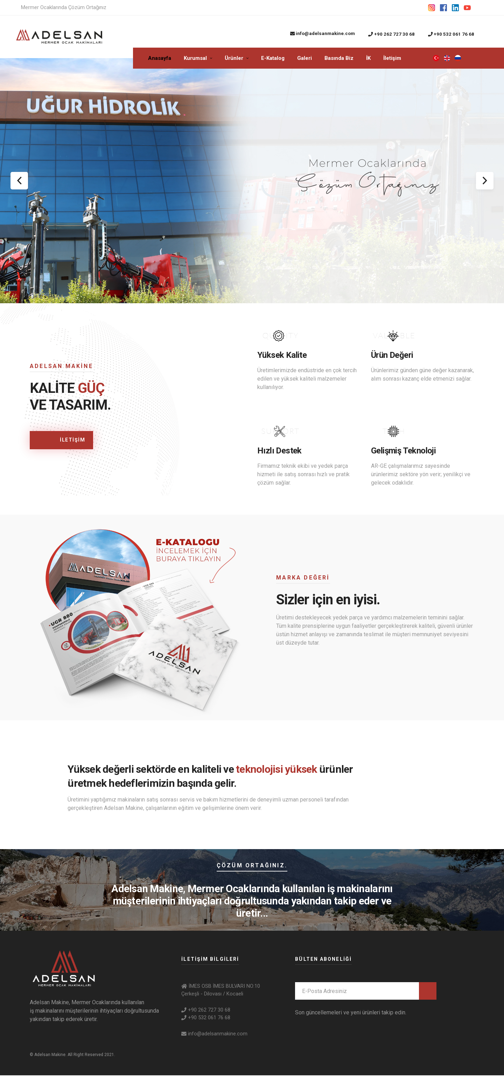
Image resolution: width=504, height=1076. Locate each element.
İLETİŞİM (58, 441)
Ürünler (234, 59)
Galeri (304, 59)
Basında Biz (339, 59)
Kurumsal (195, 59)
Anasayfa (159, 59)
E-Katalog (273, 59)
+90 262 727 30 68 (391, 34)
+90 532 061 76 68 (451, 34)
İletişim (392, 59)
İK (368, 59)
